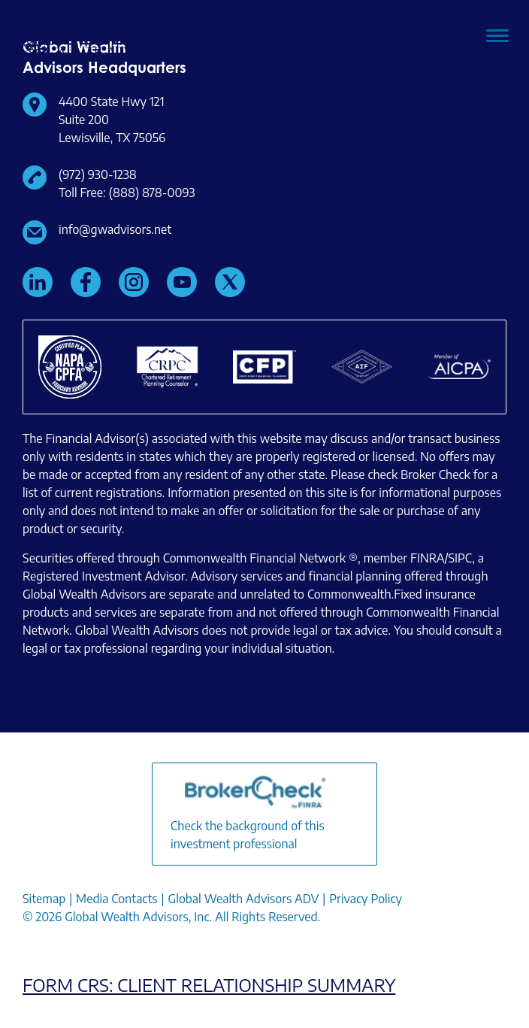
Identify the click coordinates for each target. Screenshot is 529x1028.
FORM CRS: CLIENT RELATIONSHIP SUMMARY (209, 984)
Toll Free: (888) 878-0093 (127, 192)
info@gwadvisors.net (115, 229)
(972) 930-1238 (98, 174)
